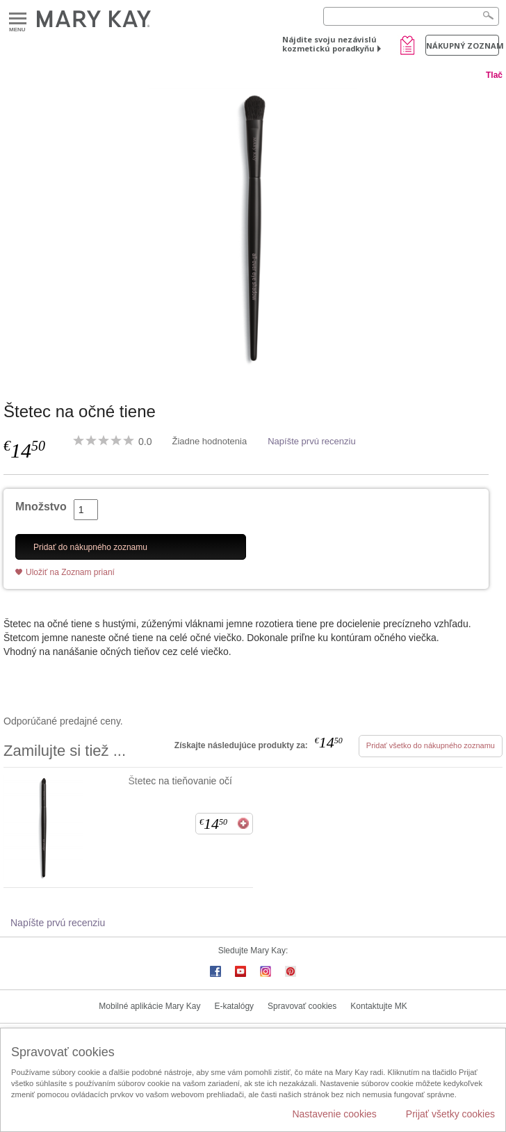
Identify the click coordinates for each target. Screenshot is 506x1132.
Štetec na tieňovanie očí (180, 780)
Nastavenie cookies (334, 1113)
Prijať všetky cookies (450, 1113)
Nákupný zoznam (462, 45)
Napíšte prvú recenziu (311, 441)
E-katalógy (234, 1006)
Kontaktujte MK (378, 1006)
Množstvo (41, 506)
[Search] (411, 16)
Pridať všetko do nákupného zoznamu (430, 745)
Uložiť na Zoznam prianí (70, 572)
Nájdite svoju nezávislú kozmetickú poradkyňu (329, 44)
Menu (17, 19)
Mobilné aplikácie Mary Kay (149, 1006)
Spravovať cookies (302, 1006)
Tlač (494, 75)
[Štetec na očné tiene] (253, 227)
